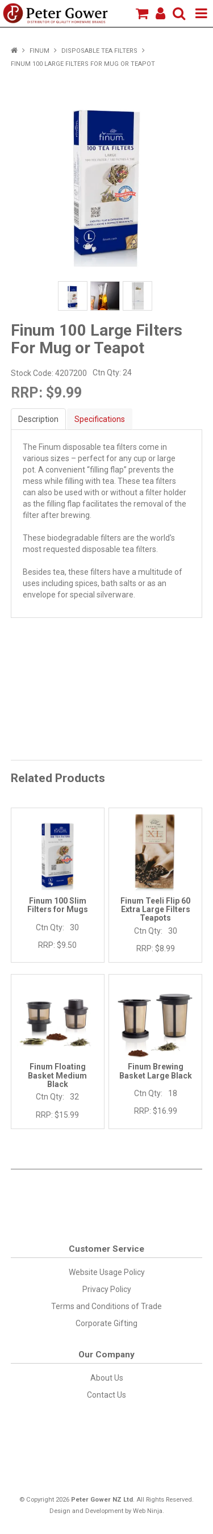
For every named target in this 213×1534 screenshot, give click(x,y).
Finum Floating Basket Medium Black (57, 1075)
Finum (39, 51)
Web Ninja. (148, 1511)
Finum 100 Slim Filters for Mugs (57, 905)
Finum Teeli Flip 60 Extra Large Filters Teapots (155, 909)
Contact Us (106, 1394)
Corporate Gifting (106, 1323)
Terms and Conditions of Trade (106, 1306)
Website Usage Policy (107, 1272)
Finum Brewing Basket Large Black (155, 1071)
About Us (106, 1377)
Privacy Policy (106, 1289)
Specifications (99, 419)
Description (38, 419)
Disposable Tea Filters (99, 51)
